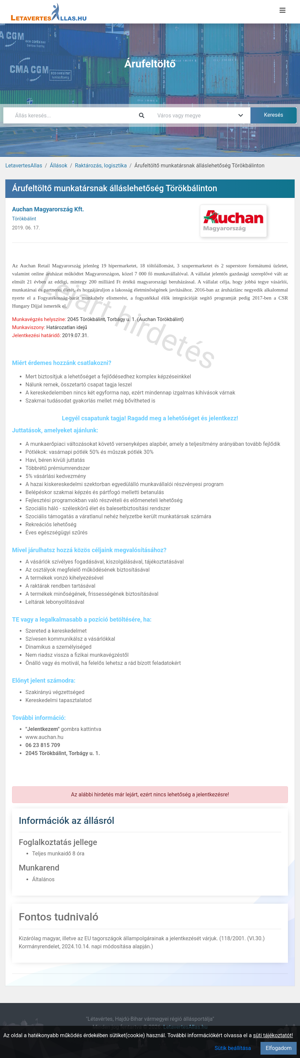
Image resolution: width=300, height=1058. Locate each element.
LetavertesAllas (23, 165)
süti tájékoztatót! (273, 1035)
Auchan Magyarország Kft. (48, 209)
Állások (58, 165)
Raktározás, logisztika (101, 165)
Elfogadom (279, 1048)
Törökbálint (24, 219)
